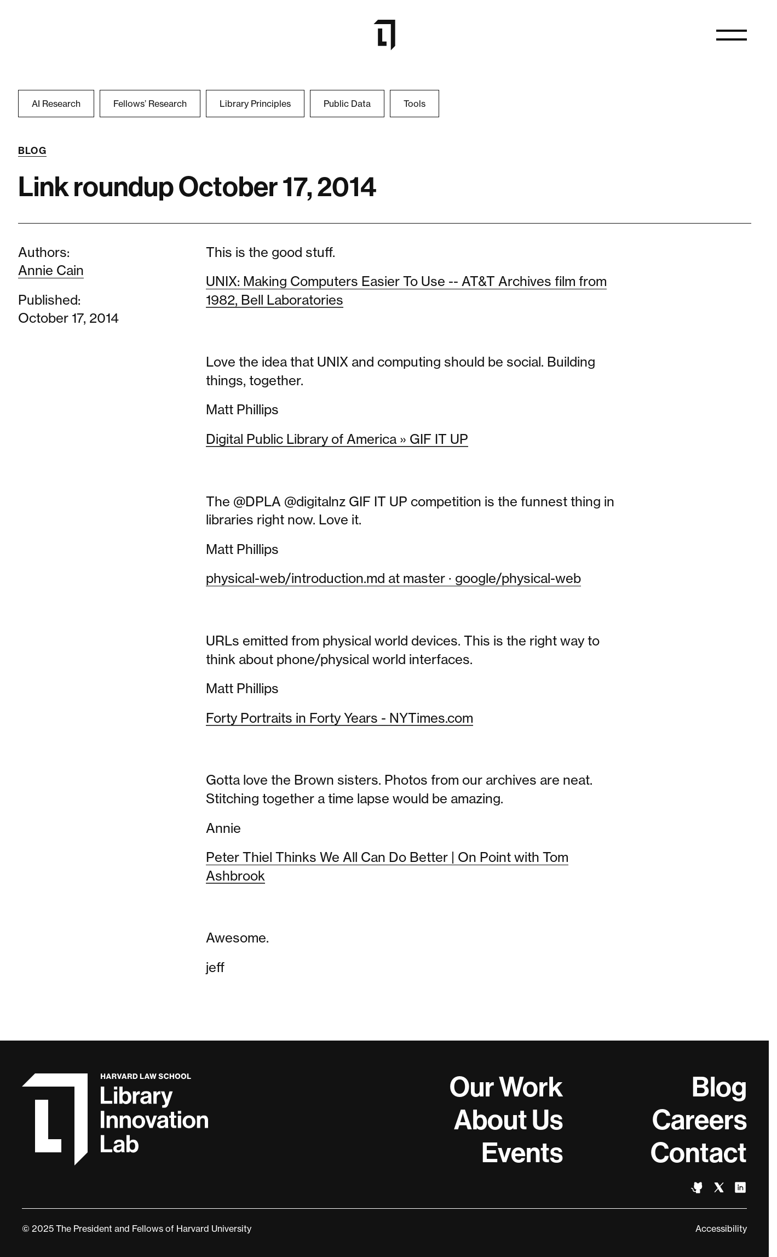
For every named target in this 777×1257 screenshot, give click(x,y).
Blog (32, 151)
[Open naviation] (731, 35)
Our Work (506, 1087)
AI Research (56, 103)
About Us (508, 1120)
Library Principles (255, 103)
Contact (699, 1152)
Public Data (347, 103)
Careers (699, 1120)
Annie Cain (51, 270)
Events (522, 1152)
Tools (414, 103)
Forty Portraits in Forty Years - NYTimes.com (339, 718)
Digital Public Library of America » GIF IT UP (337, 439)
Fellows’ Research (150, 103)
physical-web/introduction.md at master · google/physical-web (393, 578)
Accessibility (721, 1228)
